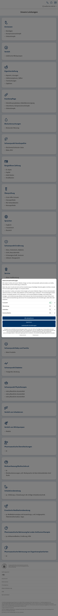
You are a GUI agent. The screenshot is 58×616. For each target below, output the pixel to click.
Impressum (35, 335)
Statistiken (5, 309)
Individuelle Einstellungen (29, 325)
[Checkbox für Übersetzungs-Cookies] (50, 306)
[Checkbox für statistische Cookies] (50, 310)
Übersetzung (5, 306)
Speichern (29, 322)
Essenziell (5, 302)
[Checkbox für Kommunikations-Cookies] (50, 313)
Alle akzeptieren (29, 318)
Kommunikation (6, 313)
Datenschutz (23, 335)
